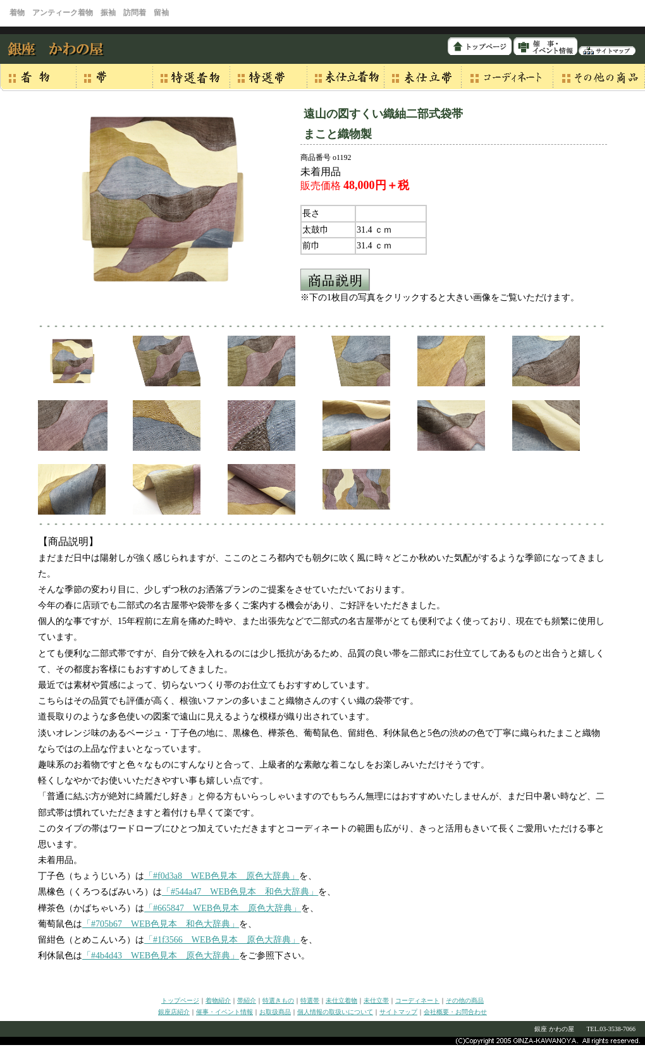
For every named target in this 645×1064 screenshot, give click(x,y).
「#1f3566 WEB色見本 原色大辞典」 (222, 940)
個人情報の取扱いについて (335, 1011)
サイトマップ (398, 1011)
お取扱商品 (275, 1011)
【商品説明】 (68, 541)
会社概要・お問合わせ (455, 1011)
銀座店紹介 (174, 1011)
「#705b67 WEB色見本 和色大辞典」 (160, 924)
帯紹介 (246, 1000)
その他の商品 (465, 1000)
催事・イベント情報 (224, 1011)
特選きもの (278, 1000)
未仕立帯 (376, 1000)
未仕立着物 (341, 1000)
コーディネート (417, 1000)
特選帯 (309, 1000)
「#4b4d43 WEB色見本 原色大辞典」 (160, 955)
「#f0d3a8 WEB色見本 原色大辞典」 (221, 876)
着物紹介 (218, 1000)
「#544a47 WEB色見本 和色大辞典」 (240, 891)
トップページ (180, 1000)
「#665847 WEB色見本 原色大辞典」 (222, 908)
